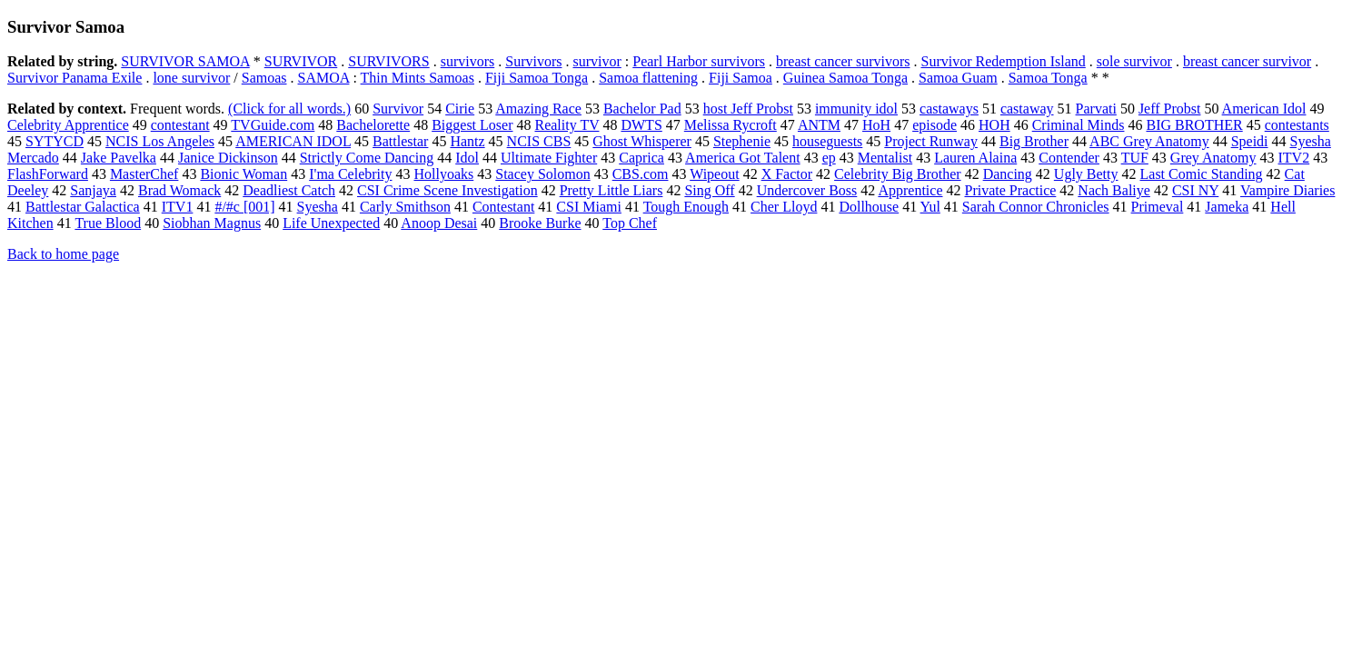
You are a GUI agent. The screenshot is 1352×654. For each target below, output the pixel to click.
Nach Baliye (1114, 190)
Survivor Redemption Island (1003, 61)
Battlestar (400, 141)
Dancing (1007, 174)
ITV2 (1294, 157)
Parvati (1096, 108)
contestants (1297, 125)
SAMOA (324, 77)
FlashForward (47, 174)
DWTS (641, 125)
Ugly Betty (1086, 174)
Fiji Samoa (740, 77)
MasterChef (144, 174)
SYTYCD (54, 141)
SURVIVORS (388, 61)
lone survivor (191, 77)
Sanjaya (93, 190)
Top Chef (629, 223)
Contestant (503, 206)
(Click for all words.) (289, 108)
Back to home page (63, 254)
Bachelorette (373, 125)
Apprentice (910, 190)
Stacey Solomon (542, 174)
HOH (994, 125)
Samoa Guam (958, 77)
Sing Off (709, 190)
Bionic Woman (243, 174)
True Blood (108, 223)
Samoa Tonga (1048, 77)
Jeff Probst (1169, 108)
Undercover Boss (807, 190)
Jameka (1226, 206)
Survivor (398, 108)
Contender (1069, 157)
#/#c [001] (244, 206)
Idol (467, 157)
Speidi (1249, 141)
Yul (930, 206)
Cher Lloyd (784, 206)
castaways (949, 108)
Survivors (533, 61)
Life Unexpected (331, 223)
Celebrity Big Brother (897, 174)
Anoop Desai (439, 223)
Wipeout (714, 174)
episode (934, 125)
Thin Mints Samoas (417, 77)
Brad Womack (179, 190)
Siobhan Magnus (212, 223)
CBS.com (640, 174)
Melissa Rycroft (730, 125)
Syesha (317, 206)
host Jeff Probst (748, 108)
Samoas (264, 77)
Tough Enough (686, 206)
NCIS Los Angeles (159, 141)
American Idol (1264, 108)
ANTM (819, 125)
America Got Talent (742, 157)
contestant (180, 125)
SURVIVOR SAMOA (185, 61)
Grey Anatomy (1213, 157)
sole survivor (1134, 61)
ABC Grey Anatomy (1149, 141)
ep (829, 157)
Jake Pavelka (118, 157)
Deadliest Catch (289, 190)
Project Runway (931, 141)
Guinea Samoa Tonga (845, 77)
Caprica (641, 157)
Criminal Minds (1078, 125)
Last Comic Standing (1201, 174)
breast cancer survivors (843, 61)
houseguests (827, 141)
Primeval (1157, 206)
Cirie (459, 108)
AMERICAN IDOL (293, 141)
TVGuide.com (272, 125)
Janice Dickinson (228, 157)
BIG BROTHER (1194, 125)
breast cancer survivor (1247, 61)
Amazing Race (538, 108)
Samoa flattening (648, 77)
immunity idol (856, 108)
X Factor (786, 174)
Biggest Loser (472, 125)
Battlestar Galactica (82, 206)
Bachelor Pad (642, 108)
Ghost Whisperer (641, 141)
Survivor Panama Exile (74, 77)
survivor (596, 61)
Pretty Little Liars (611, 190)
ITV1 (178, 206)
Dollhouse (869, 206)
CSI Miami (588, 206)
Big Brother (1034, 141)
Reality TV (566, 125)
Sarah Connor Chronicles (1035, 206)
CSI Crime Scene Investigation (447, 190)
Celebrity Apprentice (68, 125)
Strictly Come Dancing (367, 157)
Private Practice (1011, 190)
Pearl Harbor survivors (698, 61)
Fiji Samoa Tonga (536, 77)
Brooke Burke (540, 223)
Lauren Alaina (975, 157)
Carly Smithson (405, 206)
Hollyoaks (443, 174)
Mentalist (885, 157)
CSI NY (1195, 190)
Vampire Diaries (1287, 190)
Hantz (467, 141)
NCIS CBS (539, 141)
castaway (1027, 108)
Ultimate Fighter (549, 157)
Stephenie (741, 141)
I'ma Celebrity (350, 174)
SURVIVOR (301, 61)
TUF (1134, 157)
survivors (468, 61)
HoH (876, 125)
